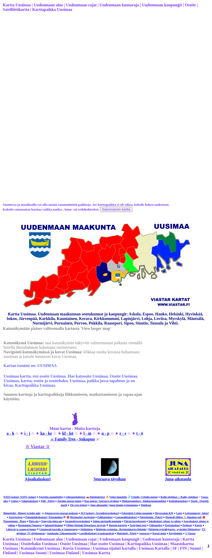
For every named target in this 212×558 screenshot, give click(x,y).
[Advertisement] (105, 55)
